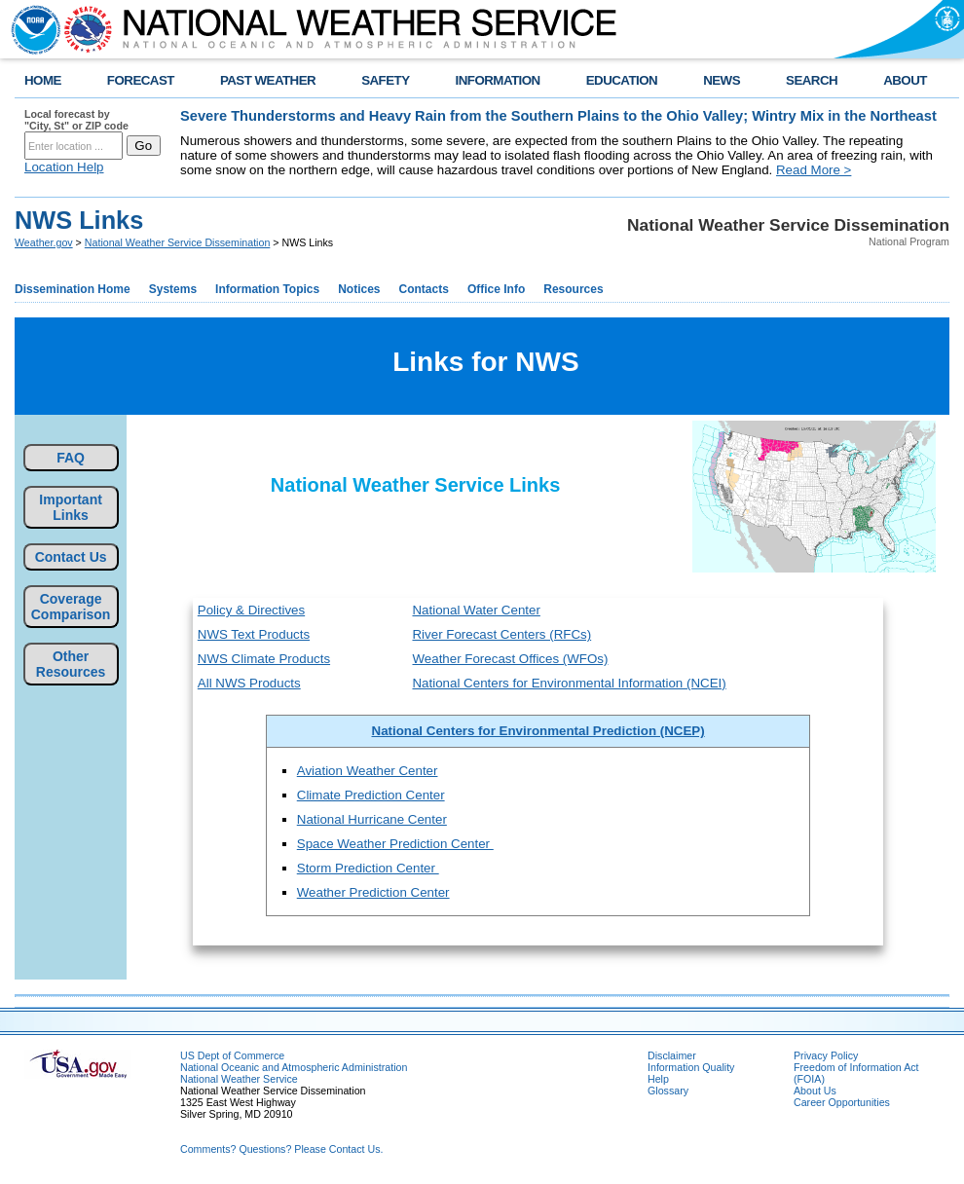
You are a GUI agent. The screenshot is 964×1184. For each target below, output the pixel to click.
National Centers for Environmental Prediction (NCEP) (538, 730)
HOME (42, 80)
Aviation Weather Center (367, 770)
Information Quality (691, 1067)
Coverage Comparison (71, 606)
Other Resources (71, 664)
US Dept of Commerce (232, 1055)
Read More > (813, 170)
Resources (573, 289)
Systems (173, 289)
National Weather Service (239, 1079)
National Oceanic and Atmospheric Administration (293, 1067)
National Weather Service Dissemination (178, 242)
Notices (359, 289)
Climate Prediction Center (371, 795)
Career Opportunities (842, 1102)
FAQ (70, 457)
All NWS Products (249, 683)
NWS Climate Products (264, 658)
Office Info (496, 289)
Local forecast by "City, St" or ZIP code (76, 119)
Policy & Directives (251, 610)
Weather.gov (44, 242)
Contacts (424, 289)
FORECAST (140, 80)
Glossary (668, 1090)
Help (658, 1079)
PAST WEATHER (267, 80)
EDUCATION (621, 80)
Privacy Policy (826, 1055)
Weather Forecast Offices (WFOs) (510, 658)
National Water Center (475, 610)
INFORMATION (498, 80)
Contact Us (71, 557)
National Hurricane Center (372, 819)
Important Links (70, 507)
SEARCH (811, 80)
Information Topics (267, 289)
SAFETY (385, 80)
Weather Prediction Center (373, 892)
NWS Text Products (254, 634)
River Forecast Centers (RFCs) (501, 634)
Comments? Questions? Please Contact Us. (281, 1149)
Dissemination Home (72, 289)
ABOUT (905, 80)
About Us (815, 1090)
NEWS (721, 80)
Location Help (64, 167)
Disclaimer (672, 1055)
